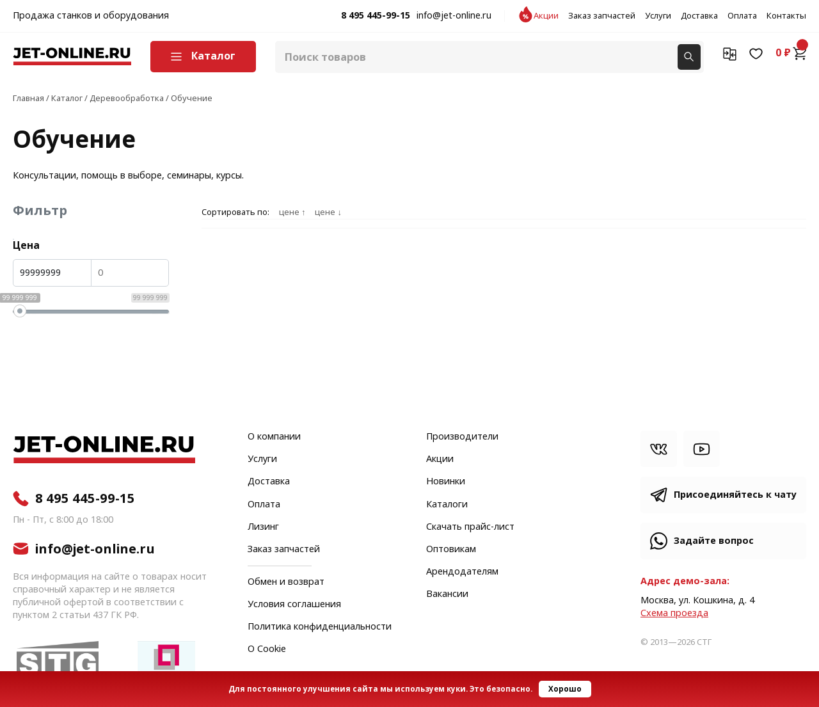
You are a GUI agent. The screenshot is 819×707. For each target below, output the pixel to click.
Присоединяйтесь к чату (735, 495)
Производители (462, 437)
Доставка (699, 16)
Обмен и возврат (286, 582)
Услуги (658, 16)
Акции (546, 16)
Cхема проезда (674, 613)
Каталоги (447, 504)
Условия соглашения (294, 604)
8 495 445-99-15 (375, 16)
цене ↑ (292, 212)
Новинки (445, 481)
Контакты (786, 16)
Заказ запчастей (601, 16)
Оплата (742, 16)
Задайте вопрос (714, 541)
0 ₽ (790, 53)
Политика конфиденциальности (320, 627)
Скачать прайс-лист (470, 527)
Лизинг (263, 527)
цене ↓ (328, 212)
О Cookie (267, 649)
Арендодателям (462, 572)
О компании (274, 437)
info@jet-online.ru (454, 16)
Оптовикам (451, 549)
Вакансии (447, 594)
